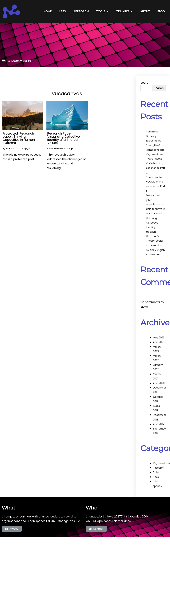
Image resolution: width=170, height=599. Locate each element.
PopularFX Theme (100, 538)
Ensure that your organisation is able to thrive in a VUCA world (155, 200)
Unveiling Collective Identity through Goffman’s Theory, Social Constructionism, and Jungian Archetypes (155, 232)
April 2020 (159, 379)
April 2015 (158, 420)
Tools (156, 473)
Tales (156, 468)
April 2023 (158, 338)
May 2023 (158, 333)
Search (145, 79)
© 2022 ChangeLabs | (73, 538)
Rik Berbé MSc (13, 144)
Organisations (161, 459)
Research (158, 464)
